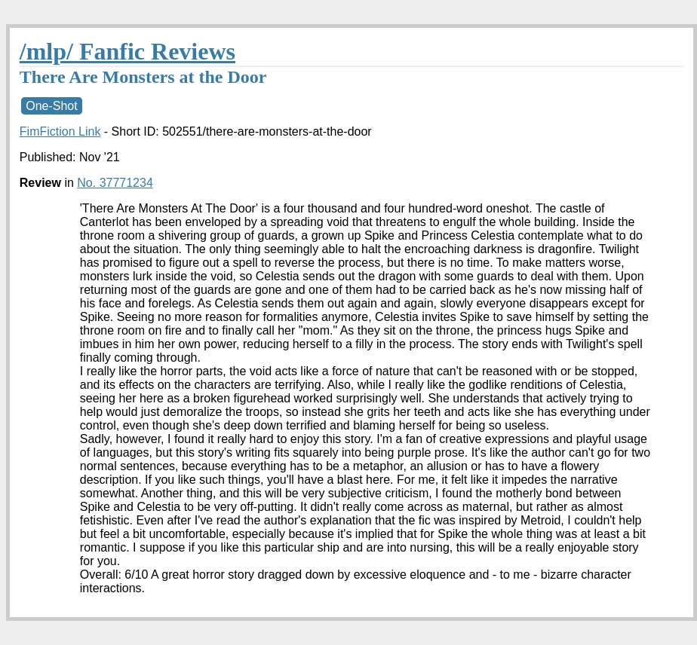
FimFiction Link (60, 131)
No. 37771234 (115, 182)
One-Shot (51, 105)
